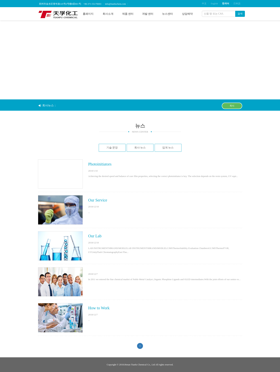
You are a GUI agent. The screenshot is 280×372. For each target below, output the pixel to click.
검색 (240, 13)
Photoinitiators (99, 164)
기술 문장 (112, 147)
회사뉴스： (48, 105)
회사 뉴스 (140, 147)
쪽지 (232, 105)
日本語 (236, 3)
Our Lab (94, 236)
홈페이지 (88, 13)
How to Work (98, 308)
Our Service (97, 200)
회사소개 (108, 13)
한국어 (225, 3)
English (214, 3)
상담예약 (187, 13)
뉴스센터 (167, 13)
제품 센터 (128, 13)
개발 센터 (148, 13)
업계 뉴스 (168, 147)
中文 (204, 3)
